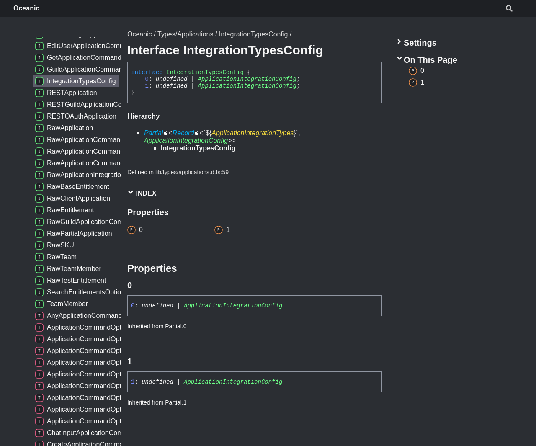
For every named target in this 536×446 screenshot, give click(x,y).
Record (183, 133)
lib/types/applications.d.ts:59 (192, 172)
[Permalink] (139, 285)
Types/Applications (185, 34)
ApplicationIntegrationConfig (247, 79)
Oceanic (26, 8)
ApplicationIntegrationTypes (252, 133)
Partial (153, 133)
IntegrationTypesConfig (253, 34)
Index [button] (141, 193)
